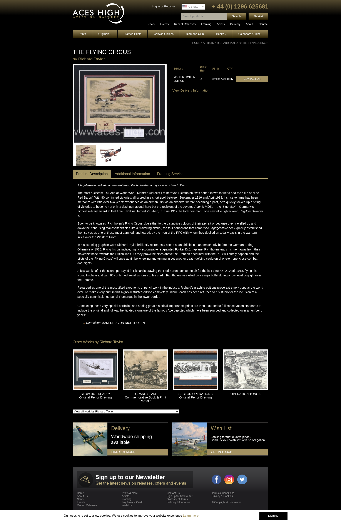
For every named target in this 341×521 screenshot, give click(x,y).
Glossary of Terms (177, 499)
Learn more (191, 515)
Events (164, 24)
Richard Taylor (228, 42)
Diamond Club (195, 34)
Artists (221, 24)
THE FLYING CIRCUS (255, 42)
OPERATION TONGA (246, 394)
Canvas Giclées (164, 34)
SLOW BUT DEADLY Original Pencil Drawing (95, 395)
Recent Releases (185, 24)
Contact (263, 24)
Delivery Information (178, 502)
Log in (156, 6)
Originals (104, 34)
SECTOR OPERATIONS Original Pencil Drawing (196, 395)
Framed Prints (133, 34)
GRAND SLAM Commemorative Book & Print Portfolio (145, 397)
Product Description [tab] (92, 174)
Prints (82, 34)
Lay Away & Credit (132, 502)
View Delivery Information (190, 90)
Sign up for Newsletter (179, 496)
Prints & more (130, 493)
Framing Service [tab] (170, 174)
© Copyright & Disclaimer (226, 502)
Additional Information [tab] (132, 174)
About (249, 24)
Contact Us (252, 78)
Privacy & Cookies (222, 496)
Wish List (127, 505)
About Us (82, 496)
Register (169, 6)
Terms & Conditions (223, 493)
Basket (258, 16)
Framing (206, 24)
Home (196, 42)
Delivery (235, 24)
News (151, 24)
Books (221, 34)
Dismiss (273, 515)
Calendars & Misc (250, 34)
